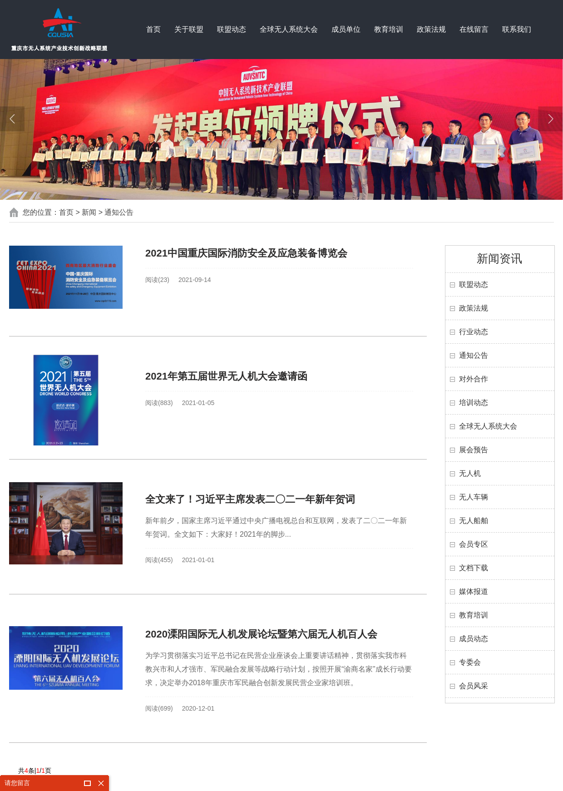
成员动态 (473, 639)
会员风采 (473, 686)
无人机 (470, 473)
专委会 (470, 662)
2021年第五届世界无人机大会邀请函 (226, 376)
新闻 (89, 212)
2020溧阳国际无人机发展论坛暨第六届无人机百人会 (261, 634)
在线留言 (474, 29)
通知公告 (118, 212)
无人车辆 (473, 497)
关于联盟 (188, 29)
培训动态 (473, 402)
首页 (153, 29)
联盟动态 (231, 29)
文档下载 (473, 568)
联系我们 (516, 29)
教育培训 (388, 29)
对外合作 (473, 379)
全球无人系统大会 (289, 29)
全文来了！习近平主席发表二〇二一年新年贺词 (250, 499)
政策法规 (431, 29)
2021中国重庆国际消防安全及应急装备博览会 (246, 253)
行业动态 (473, 332)
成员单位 (346, 29)
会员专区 (473, 544)
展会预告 (473, 450)
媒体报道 (473, 591)
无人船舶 (473, 520)
